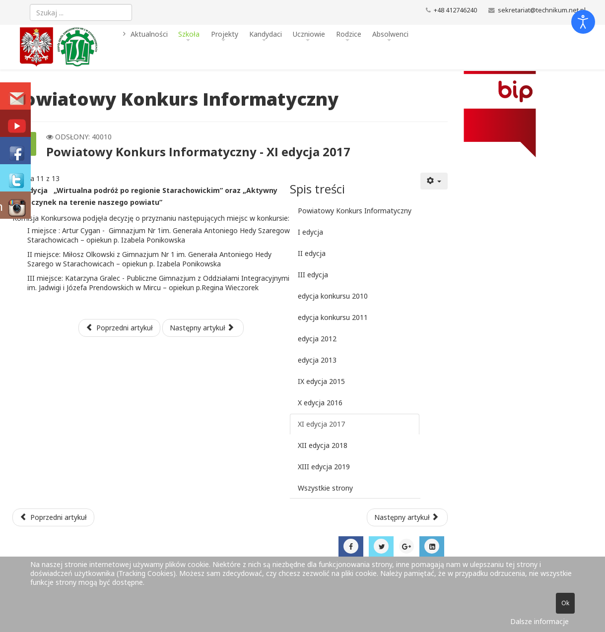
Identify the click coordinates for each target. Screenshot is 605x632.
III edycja (313, 274)
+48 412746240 (455, 10)
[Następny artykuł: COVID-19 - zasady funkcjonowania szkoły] (407, 517)
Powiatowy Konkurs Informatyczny (354, 210)
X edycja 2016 (320, 402)
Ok (565, 603)
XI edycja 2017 (321, 424)
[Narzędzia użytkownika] (434, 181)
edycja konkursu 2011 (333, 317)
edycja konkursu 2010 (333, 296)
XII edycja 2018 (322, 445)
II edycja (312, 253)
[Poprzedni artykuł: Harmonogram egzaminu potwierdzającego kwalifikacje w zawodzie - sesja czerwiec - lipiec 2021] (53, 517)
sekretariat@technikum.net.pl (542, 10)
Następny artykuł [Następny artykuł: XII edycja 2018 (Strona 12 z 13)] (202, 327)
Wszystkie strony (325, 488)
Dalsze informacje (539, 621)
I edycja (310, 232)
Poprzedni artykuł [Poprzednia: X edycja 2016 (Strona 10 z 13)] (119, 327)
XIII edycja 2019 (324, 466)
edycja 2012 (317, 338)
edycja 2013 (317, 360)
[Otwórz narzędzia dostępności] (583, 22)
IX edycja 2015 (321, 381)
